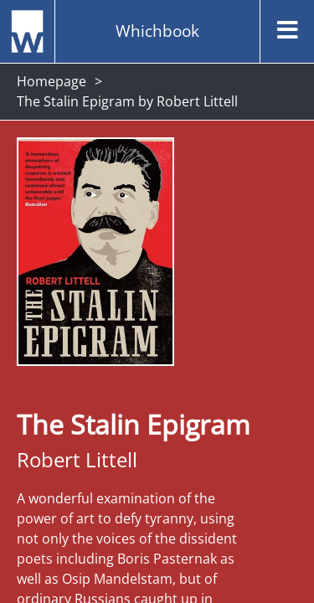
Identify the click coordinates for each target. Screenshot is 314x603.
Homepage (51, 81)
